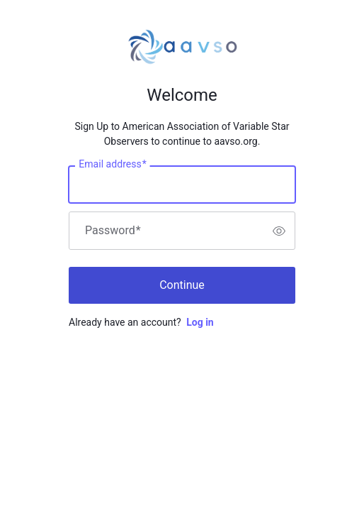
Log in (200, 322)
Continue (182, 285)
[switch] (279, 230)
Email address (112, 164)
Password (113, 230)
